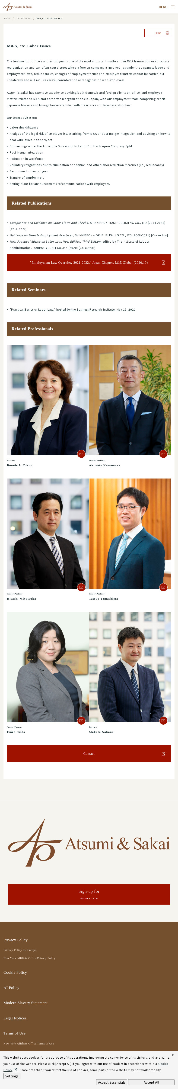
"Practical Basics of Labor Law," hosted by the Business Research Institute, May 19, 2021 (73, 309)
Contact (89, 753)
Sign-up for (89, 895)
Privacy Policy (15, 940)
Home (6, 18)
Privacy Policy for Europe (19, 950)
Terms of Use (14, 1033)
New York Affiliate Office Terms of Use (28, 1043)
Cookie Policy (15, 972)
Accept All (151, 1082)
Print (158, 33)
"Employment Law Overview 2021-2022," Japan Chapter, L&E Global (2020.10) (89, 262)
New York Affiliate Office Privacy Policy (29, 958)
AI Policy (11, 988)
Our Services (23, 18)
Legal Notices (14, 1018)
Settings (12, 1076)
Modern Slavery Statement (25, 1003)
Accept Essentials (111, 1082)
